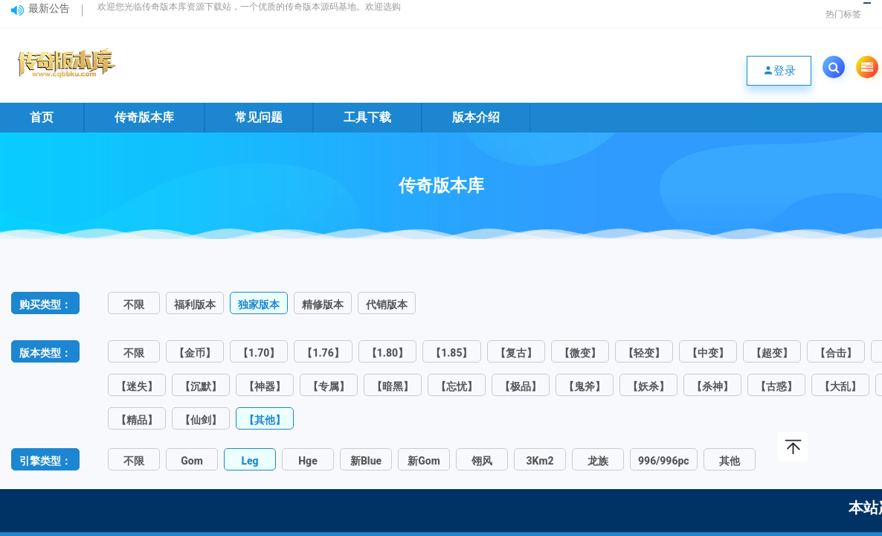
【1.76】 (323, 353)
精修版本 (323, 304)
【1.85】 (451, 353)
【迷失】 (137, 386)
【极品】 (520, 386)
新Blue (366, 461)
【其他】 (265, 420)
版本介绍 (476, 117)
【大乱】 (840, 386)
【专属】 (329, 386)
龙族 (598, 461)
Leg (249, 461)
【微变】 (580, 353)
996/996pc (663, 461)
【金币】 (195, 353)
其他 (729, 461)
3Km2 (539, 461)
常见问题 (259, 117)
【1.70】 (259, 353)
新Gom (424, 461)
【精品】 (137, 420)
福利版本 (195, 304)
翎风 (481, 461)
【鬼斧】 (584, 386)
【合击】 (836, 353)
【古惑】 (776, 386)
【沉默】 (201, 386)
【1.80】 (387, 353)
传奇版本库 (144, 117)
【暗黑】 (392, 386)
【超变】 (772, 353)
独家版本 (259, 304)
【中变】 (708, 353)
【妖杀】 (648, 386)
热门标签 (843, 14)
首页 (42, 117)
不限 (133, 304)
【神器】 (265, 386)
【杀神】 (712, 386)
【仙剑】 (201, 420)
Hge (307, 461)
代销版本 (387, 304)
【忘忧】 (456, 386)
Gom (192, 461)
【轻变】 (644, 353)
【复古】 (516, 353)
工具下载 (367, 117)
